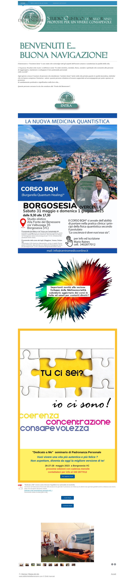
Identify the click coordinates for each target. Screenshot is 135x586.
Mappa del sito (33, 574)
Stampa (23, 574)
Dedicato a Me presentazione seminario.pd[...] (38, 490)
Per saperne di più (67, 476)
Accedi (113, 574)
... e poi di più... (67, 498)
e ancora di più (67, 505)
